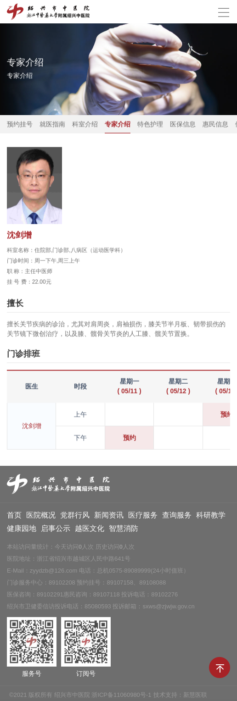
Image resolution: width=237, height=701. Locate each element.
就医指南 (52, 124)
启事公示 (55, 530)
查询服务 (177, 517)
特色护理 (150, 124)
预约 (129, 438)
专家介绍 (117, 124)
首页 (14, 517)
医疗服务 (143, 517)
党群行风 (75, 517)
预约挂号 (20, 124)
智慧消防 (123, 530)
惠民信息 (215, 124)
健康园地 (21, 530)
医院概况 (41, 517)
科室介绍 (85, 124)
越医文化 (89, 530)
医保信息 (183, 124)
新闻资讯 (109, 517)
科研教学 (211, 517)
